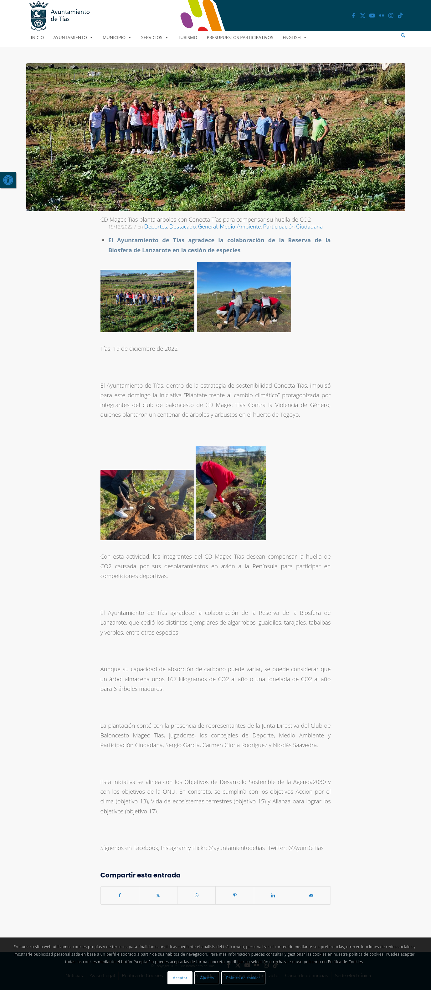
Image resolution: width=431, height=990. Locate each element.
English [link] (295, 37)
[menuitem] (403, 35)
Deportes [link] (155, 226)
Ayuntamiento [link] (73, 37)
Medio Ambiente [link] (240, 226)
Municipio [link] (117, 37)
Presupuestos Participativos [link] (240, 37)
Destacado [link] (182, 226)
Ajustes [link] (207, 977)
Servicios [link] (155, 37)
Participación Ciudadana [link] (293, 226)
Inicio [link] (37, 37)
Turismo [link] (188, 37)
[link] (8, 180)
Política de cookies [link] (243, 977)
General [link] (208, 226)
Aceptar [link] (180, 977)
